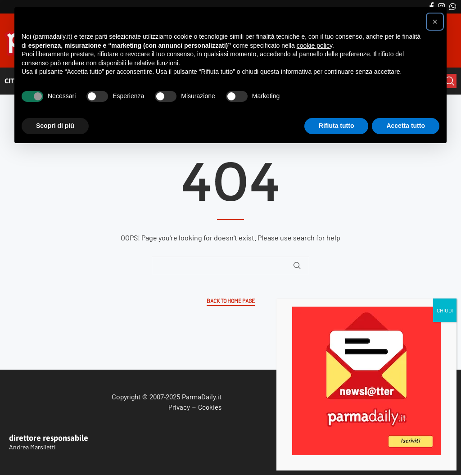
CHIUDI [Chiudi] (445, 159)
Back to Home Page (231, 301)
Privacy (179, 407)
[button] (435, 21)
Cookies (209, 407)
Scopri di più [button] (55, 125)
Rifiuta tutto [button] (336, 125)
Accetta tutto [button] (405, 125)
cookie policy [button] (314, 45)
